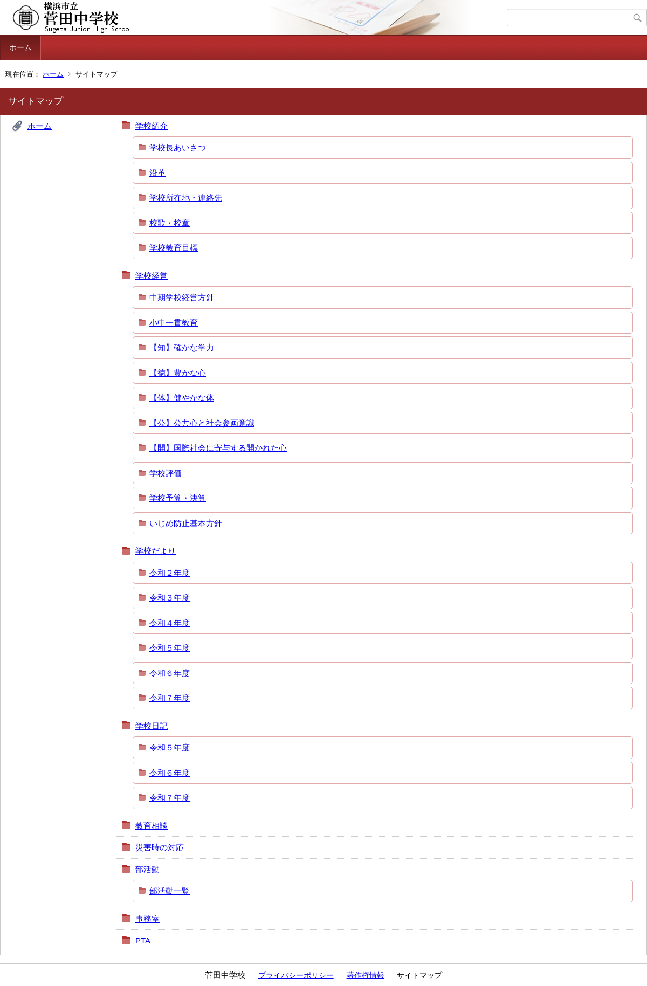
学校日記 (151, 725)
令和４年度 (169, 623)
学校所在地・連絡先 (185, 197)
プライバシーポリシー (296, 975)
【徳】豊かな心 (177, 372)
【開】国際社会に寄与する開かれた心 (218, 447)
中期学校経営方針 (181, 297)
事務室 (147, 918)
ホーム (20, 47)
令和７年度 (169, 697)
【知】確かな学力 (181, 347)
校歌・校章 (169, 222)
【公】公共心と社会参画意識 (201, 423)
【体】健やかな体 (181, 397)
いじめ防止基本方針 (185, 523)
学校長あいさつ (177, 147)
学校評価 (165, 473)
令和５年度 (169, 647)
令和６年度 (169, 673)
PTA (142, 940)
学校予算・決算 (177, 497)
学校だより (155, 550)
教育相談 (151, 825)
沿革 (157, 172)
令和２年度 (169, 572)
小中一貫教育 (173, 322)
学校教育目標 (173, 247)
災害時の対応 (159, 847)
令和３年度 (169, 597)
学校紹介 (151, 125)
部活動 (147, 869)
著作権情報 (365, 975)
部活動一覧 (169, 890)
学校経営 (151, 275)
